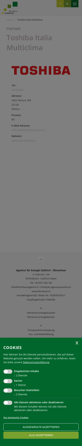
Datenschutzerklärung (36, 362)
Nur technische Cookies (15, 417)
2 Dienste (20, 375)
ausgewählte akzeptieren (41, 427)
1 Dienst (20, 385)
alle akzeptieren (41, 435)
